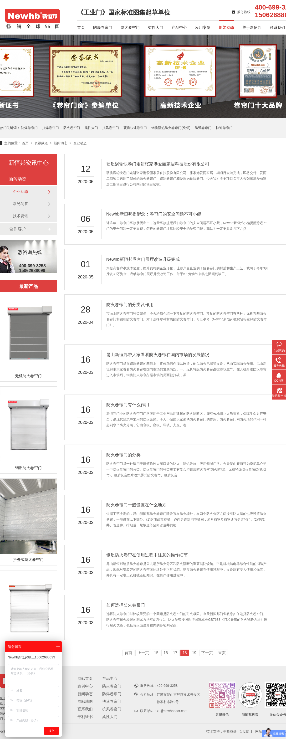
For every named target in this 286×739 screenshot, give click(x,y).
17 (175, 653)
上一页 (143, 653)
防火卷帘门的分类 (123, 454)
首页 (81, 28)
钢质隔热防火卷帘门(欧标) (170, 128)
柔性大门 (155, 28)
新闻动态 (226, 28)
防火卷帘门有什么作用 (127, 404)
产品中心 (179, 28)
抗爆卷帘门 (50, 128)
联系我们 (277, 28)
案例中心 (85, 686)
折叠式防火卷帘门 (28, 560)
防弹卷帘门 (203, 128)
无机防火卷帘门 (28, 376)
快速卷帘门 (224, 128)
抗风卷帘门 (110, 128)
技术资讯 (20, 216)
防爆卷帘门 (102, 28)
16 (165, 653)
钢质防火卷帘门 (28, 468)
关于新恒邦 (251, 28)
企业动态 (80, 143)
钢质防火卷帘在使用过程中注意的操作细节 (147, 555)
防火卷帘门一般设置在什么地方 (136, 505)
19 (194, 653)
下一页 (207, 653)
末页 (222, 653)
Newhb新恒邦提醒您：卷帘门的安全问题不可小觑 (153, 214)
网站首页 (85, 679)
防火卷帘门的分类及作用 (129, 304)
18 (185, 653)
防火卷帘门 (130, 28)
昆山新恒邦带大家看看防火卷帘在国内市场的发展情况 (157, 354)
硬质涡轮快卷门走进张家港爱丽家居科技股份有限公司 (157, 164)
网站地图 (85, 701)
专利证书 (85, 717)
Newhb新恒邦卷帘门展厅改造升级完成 (143, 259)
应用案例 (202, 28)
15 (156, 653)
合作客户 (17, 229)
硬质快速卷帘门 (135, 128)
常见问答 (20, 204)
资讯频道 (42, 143)
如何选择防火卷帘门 (125, 605)
